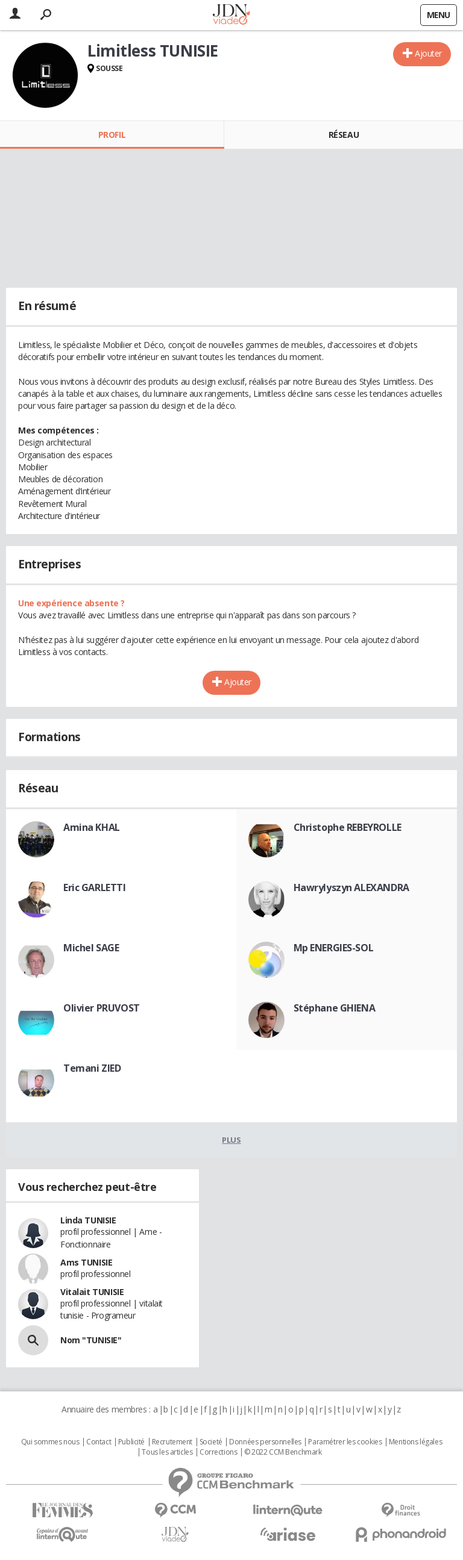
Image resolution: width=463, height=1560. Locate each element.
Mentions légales (415, 1442)
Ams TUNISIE (86, 1262)
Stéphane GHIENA (335, 1008)
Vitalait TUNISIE (92, 1291)
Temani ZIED (92, 1068)
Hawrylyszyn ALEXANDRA (351, 887)
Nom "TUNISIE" (91, 1340)
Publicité (131, 1442)
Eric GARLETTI (94, 887)
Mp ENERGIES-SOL (334, 947)
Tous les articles (167, 1452)
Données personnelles (265, 1442)
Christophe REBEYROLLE (348, 827)
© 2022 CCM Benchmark (283, 1452)
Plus (231, 1139)
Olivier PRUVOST (101, 1008)
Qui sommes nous (50, 1442)
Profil (111, 134)
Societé (211, 1442)
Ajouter (428, 53)
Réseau (344, 134)
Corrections (218, 1452)
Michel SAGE (91, 947)
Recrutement (172, 1442)
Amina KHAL (91, 827)
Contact (98, 1442)
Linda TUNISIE (88, 1220)
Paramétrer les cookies (345, 1442)
